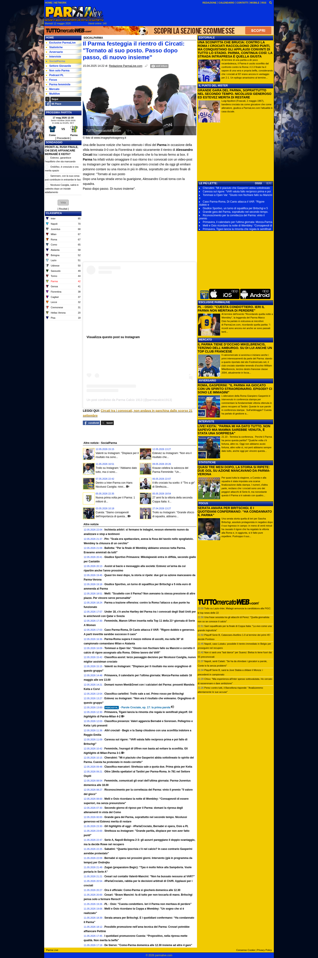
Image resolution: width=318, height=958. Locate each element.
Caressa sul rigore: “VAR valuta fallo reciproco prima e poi (237, 191)
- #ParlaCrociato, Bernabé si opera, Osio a (146, 826)
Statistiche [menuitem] (54, 47)
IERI (268, 183)
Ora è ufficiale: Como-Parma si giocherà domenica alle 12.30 (142, 890)
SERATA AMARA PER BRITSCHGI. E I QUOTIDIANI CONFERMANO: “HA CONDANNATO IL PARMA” (235, 511)
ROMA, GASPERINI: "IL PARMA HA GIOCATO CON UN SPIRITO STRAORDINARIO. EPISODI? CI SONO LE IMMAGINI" (235, 388)
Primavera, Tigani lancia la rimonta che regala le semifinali (237, 229)
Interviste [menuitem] (53, 56)
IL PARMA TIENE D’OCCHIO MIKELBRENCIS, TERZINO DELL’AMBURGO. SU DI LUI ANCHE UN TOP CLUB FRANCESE (235, 348)
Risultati (63, 208)
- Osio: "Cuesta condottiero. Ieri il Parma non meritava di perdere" (148, 904)
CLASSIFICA (54, 213)
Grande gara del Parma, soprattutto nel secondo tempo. (235, 211)
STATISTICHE (207, 462)
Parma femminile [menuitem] (58, 84)
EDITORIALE (207, 37)
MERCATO (205, 339)
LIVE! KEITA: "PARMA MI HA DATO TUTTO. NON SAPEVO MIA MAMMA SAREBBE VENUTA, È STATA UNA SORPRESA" (234, 429)
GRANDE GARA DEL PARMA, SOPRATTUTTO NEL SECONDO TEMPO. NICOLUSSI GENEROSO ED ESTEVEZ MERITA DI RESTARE (234, 93)
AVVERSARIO (207, 380)
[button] (63, 202)
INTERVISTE (206, 421)
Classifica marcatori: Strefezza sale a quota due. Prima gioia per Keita (148, 766)
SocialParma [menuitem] (55, 61)
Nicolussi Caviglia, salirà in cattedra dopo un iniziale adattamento (62, 189)
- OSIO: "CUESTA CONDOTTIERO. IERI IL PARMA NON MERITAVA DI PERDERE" (231, 308)
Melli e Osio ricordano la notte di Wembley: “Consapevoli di (237, 225)
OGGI (258, 183)
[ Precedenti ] (63, 138)
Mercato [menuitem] (52, 89)
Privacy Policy (264, 950)
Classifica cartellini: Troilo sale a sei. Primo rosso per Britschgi (144, 693)
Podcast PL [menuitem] (55, 75)
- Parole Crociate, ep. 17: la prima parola (137, 707)
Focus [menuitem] (51, 79)
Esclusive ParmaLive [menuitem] (61, 42)
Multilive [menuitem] (53, 93)
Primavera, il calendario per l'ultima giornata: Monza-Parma (237, 222)
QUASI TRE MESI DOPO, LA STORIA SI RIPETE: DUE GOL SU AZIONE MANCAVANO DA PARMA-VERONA (234, 470)
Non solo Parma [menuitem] (57, 70)
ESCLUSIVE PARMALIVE (214, 302)
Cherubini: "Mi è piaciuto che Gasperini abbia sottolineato (236, 188)
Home (50, 37)
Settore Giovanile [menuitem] (58, 65)
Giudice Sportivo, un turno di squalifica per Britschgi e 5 (235, 208)
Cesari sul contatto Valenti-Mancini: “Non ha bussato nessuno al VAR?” (149, 876)
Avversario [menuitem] (54, 52)
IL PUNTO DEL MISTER (213, 85)
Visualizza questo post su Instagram (113, 337)
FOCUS (203, 503)
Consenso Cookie (245, 950)
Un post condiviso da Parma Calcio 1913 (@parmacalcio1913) (129, 400)
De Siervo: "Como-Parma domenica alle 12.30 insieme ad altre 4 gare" (148, 945)
